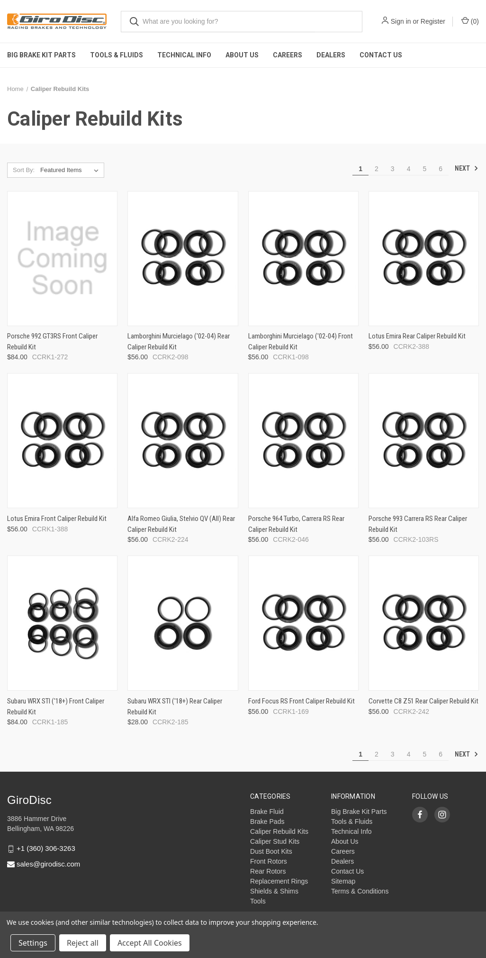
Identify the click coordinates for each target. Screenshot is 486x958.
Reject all (83, 943)
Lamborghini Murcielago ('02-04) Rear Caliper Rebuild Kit (178, 341)
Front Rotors (268, 861)
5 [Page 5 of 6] (424, 169)
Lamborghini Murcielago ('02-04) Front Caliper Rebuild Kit (300, 341)
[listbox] (71, 170)
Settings (32, 943)
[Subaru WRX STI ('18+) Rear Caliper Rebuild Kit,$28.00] (182, 623)
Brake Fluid (267, 811)
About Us (242, 55)
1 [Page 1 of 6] (360, 169)
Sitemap (343, 881)
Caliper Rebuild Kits (279, 831)
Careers (287, 55)
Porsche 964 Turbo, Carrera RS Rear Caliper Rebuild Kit (296, 524)
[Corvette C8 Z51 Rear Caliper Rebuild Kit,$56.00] (423, 623)
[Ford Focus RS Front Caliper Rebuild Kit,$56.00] (303, 623)
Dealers (330, 55)
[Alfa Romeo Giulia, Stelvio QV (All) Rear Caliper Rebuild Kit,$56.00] (182, 440)
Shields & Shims (274, 891)
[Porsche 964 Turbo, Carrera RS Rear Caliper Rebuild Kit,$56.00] (303, 440)
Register (433, 21)
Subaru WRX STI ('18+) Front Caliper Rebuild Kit (55, 706)
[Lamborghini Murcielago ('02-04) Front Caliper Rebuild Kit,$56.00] (303, 258)
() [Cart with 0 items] (470, 21)
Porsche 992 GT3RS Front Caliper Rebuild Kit (52, 341)
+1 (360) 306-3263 (46, 848)
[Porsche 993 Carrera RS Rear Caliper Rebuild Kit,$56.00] (423, 440)
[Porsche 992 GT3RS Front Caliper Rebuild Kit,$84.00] (62, 258)
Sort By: (24, 169)
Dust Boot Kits (271, 851)
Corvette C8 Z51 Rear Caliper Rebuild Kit (423, 701)
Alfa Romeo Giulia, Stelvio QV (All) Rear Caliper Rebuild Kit (181, 524)
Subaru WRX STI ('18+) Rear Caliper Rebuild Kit (174, 706)
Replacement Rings (279, 881)
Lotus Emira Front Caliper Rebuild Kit (57, 518)
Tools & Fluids (116, 55)
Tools (258, 901)
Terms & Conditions (359, 891)
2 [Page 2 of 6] (376, 169)
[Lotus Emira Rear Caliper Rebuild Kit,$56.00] (423, 258)
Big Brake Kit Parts (41, 55)
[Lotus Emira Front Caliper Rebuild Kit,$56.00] (62, 440)
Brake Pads (267, 821)
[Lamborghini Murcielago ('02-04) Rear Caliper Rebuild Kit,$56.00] (182, 258)
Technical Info (184, 55)
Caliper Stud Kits (274, 841)
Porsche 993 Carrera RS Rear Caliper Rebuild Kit (418, 524)
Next (466, 168)
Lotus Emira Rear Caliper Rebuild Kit (417, 336)
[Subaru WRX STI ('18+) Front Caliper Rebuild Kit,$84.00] (62, 623)
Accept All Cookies (149, 943)
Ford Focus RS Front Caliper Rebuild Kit (301, 701)
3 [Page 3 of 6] (393, 169)
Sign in (401, 21)
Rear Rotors (268, 871)
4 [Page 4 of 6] (409, 169)
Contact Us (381, 55)
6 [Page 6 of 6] (440, 169)
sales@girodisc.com (48, 864)
